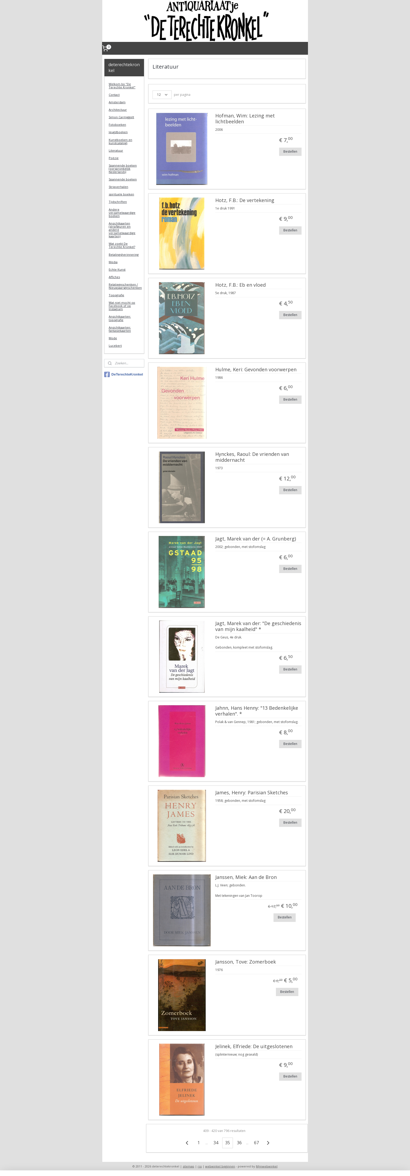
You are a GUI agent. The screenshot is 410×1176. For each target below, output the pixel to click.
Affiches (114, 277)
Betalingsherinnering (124, 254)
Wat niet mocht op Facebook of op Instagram (122, 306)
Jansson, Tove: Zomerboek (245, 962)
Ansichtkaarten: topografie (120, 318)
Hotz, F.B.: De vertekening (244, 200)
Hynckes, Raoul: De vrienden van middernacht (252, 457)
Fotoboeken (117, 125)
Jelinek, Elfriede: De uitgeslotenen (253, 1046)
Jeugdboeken (118, 132)
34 (215, 1143)
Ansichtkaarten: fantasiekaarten (120, 329)
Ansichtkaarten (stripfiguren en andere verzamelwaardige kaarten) (122, 229)
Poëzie (114, 158)
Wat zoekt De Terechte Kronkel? (122, 245)
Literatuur (116, 150)
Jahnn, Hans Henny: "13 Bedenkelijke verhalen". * (256, 711)
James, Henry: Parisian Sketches (251, 793)
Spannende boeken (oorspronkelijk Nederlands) (123, 168)
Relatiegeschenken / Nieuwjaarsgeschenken (125, 286)
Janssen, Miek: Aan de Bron (246, 877)
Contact (114, 95)
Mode (113, 338)
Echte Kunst (117, 269)
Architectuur (118, 110)
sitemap (188, 1166)
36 (239, 1143)
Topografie (116, 295)
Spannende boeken (123, 179)
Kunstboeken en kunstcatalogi (120, 141)
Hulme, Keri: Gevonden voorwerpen (255, 370)
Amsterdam (117, 102)
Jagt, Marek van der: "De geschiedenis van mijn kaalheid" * (258, 626)
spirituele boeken (121, 194)
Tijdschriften (118, 202)
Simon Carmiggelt (121, 117)
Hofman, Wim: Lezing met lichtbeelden (245, 119)
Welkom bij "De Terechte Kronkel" (122, 85)
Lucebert (115, 346)
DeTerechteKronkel (123, 374)
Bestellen (290, 151)
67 (256, 1143)
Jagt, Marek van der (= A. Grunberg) (255, 539)
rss (200, 1166)
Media (113, 262)
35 (227, 1143)
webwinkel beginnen (220, 1166)
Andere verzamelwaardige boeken (122, 212)
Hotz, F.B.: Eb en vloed (240, 285)
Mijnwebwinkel (267, 1166)
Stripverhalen (118, 187)
